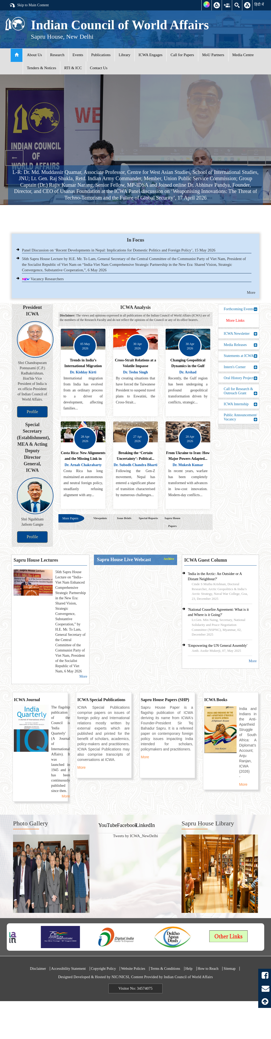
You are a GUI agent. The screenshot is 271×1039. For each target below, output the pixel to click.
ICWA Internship (240, 404)
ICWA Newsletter (240, 334)
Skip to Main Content (29, 5)
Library (124, 55)
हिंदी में (259, 4)
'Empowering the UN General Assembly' (217, 646)
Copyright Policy (103, 969)
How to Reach (207, 969)
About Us (34, 55)
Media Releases (240, 345)
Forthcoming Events (240, 309)
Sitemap (230, 969)
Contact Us (98, 68)
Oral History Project (240, 378)
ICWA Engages (150, 55)
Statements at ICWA (240, 356)
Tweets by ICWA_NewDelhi (135, 836)
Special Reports (148, 518)
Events (78, 55)
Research (57, 55)
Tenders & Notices (41, 68)
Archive (169, 559)
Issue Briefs (124, 518)
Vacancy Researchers (47, 279)
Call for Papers (182, 55)
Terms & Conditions (165, 969)
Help (188, 969)
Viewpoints (100, 518)
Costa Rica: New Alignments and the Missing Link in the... (83, 458)
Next (257, 158)
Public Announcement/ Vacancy (240, 417)
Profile (32, 411)
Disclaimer (38, 969)
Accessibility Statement (68, 969)
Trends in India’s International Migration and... (83, 366)
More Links (235, 320)
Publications (101, 55)
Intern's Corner (240, 367)
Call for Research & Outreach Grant (240, 391)
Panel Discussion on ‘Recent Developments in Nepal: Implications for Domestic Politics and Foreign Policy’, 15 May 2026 (118, 250)
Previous (14, 158)
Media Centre (243, 55)
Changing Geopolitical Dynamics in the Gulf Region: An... (187, 366)
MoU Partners (213, 55)
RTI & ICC (73, 68)
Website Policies (133, 969)
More (251, 292)
